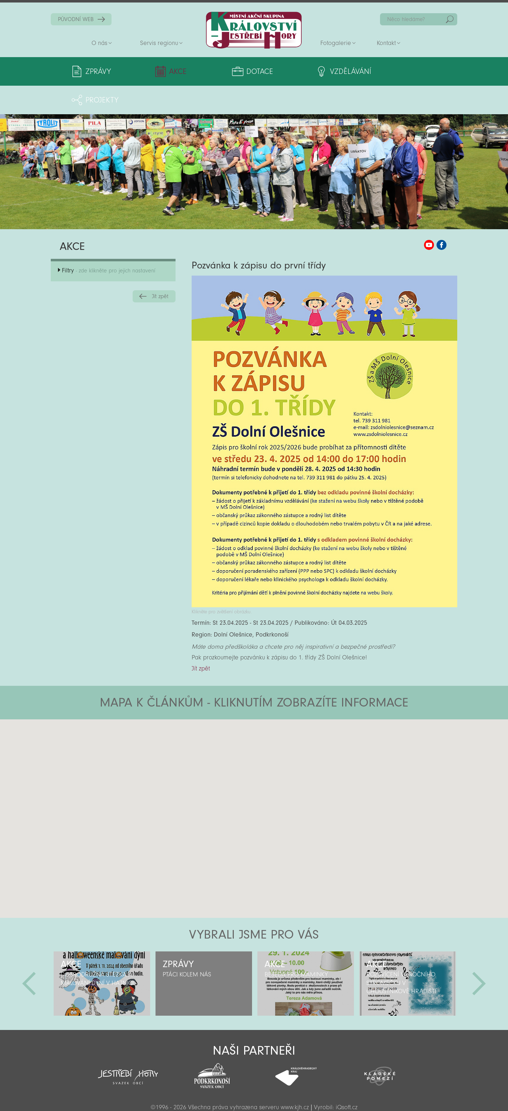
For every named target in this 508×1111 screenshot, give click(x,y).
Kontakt (386, 43)
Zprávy (98, 71)
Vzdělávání (312, 71)
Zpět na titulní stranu (254, 30)
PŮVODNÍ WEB (76, 19)
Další (479, 955)
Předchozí (29, 955)
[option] (102, 955)
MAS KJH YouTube (429, 216)
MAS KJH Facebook (442, 216)
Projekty (392, 71)
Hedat (450, 19)
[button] (274, 734)
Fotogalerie (335, 43)
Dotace (232, 71)
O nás (99, 43)
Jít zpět (160, 268)
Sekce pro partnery (253, 1095)
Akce (165, 71)
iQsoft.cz (346, 1078)
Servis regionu (159, 43)
